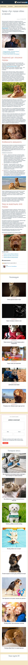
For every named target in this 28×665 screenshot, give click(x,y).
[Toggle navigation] (2, 2)
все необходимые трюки (11, 66)
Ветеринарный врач (11, 266)
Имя (8, 431)
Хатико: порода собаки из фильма (11, 253)
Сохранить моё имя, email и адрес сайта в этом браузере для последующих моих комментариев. (13, 440)
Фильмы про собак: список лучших (11, 255)
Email (19, 431)
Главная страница (3, 6)
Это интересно (10, 6)
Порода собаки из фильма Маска (11, 257)
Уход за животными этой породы (11, 54)
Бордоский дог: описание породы (11, 51)
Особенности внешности (9, 52)
